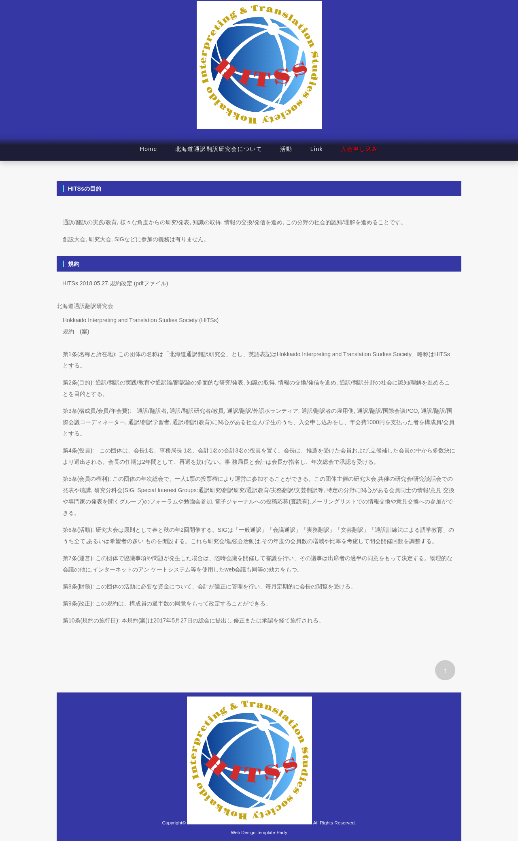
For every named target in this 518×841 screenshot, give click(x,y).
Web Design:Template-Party (259, 832)
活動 (286, 149)
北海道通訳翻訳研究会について (219, 149)
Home (148, 149)
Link (316, 149)
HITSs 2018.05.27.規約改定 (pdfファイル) (115, 283)
